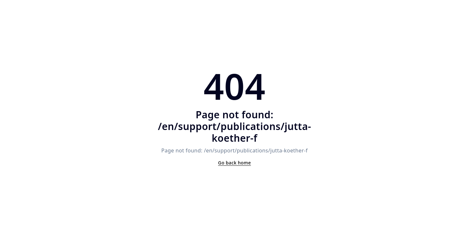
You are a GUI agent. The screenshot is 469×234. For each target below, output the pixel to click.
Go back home (234, 163)
